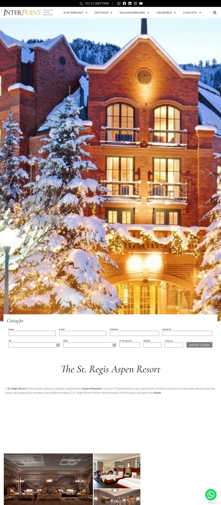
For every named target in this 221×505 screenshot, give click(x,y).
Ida (10, 341)
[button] (215, 13)
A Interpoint (76, 12)
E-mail (62, 329)
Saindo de (166, 329)
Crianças (169, 341)
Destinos (104, 12)
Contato (192, 12)
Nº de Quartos (125, 341)
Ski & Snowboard (135, 12)
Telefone (114, 329)
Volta (65, 341)
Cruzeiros (166, 12)
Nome (11, 329)
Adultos (147, 341)
